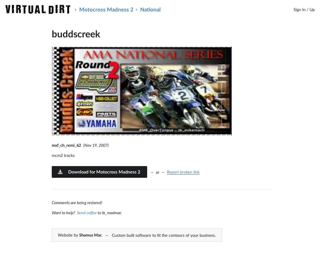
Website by (137, 235)
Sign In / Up (304, 9)
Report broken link (183, 171)
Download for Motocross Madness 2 (99, 171)
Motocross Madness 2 (106, 9)
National (150, 9)
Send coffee (87, 212)
